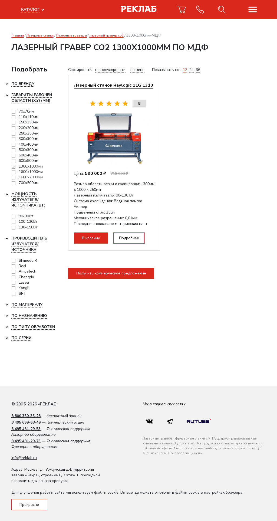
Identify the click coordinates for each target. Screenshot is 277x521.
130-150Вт (28, 227)
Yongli (24, 287)
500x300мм (28, 149)
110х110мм (28, 116)
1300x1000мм (31, 166)
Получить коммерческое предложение (111, 273)
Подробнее (129, 238)
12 (185, 69)
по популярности (110, 69)
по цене (137, 69)
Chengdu (26, 277)
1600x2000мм (31, 177)
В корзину (91, 238)
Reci (22, 265)
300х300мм (28, 138)
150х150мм (28, 122)
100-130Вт (28, 221)
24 (191, 69)
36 (198, 69)
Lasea (24, 282)
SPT (22, 293)
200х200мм (28, 127)
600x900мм (28, 160)
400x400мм (28, 144)
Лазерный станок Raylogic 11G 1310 (113, 85)
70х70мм (26, 111)
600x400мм (28, 155)
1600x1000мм (31, 171)
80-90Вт (26, 216)
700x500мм (28, 182)
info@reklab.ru (24, 457)
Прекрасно (29, 504)
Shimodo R (28, 260)
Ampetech (27, 271)
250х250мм (28, 133)
